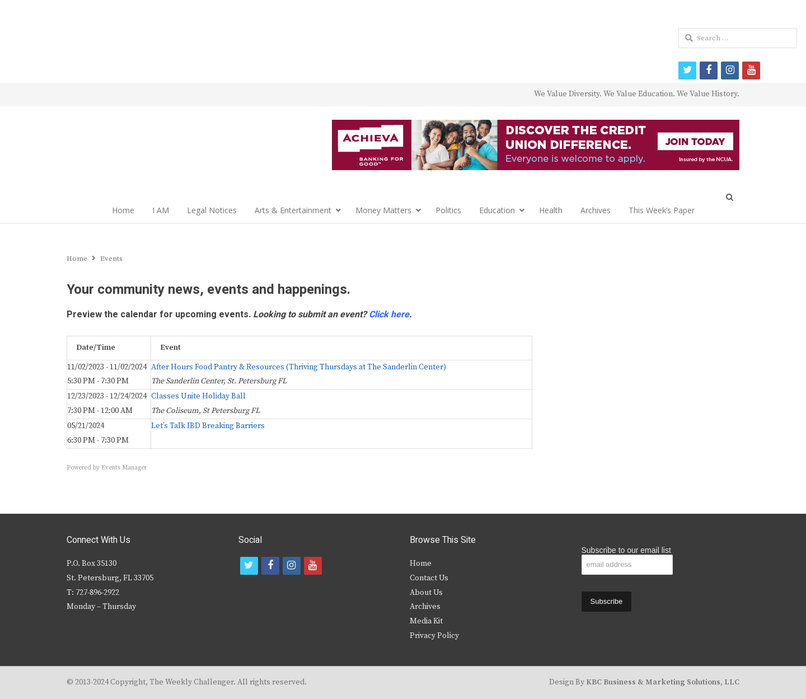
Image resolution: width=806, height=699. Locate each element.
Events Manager (124, 468)
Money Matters (383, 210)
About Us (426, 593)
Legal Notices (212, 210)
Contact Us (429, 578)
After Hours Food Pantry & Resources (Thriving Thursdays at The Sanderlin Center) (298, 367)
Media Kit (426, 621)
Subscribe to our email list (626, 550)
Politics (448, 210)
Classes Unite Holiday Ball (198, 396)
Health (551, 210)
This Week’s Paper (662, 210)
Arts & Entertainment (293, 210)
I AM (160, 210)
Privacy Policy (434, 636)
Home (123, 210)
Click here (389, 314)
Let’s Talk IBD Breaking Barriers (208, 426)
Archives (595, 210)
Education (497, 210)
